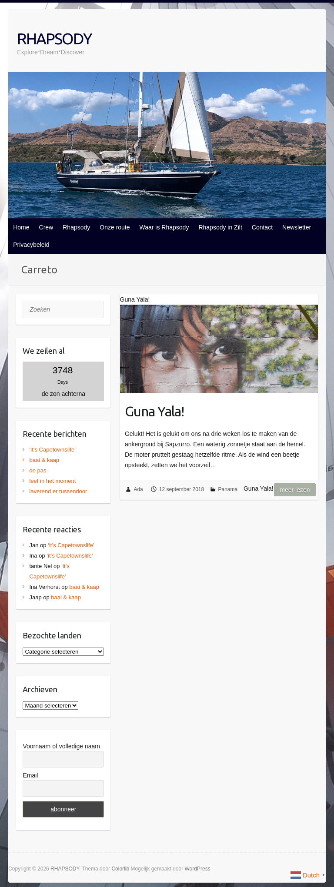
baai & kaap (44, 460)
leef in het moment (52, 481)
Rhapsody (76, 227)
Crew (46, 227)
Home (21, 227)
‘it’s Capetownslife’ (52, 449)
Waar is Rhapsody (164, 227)
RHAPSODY (54, 38)
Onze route (115, 227)
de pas (37, 470)
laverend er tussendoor (58, 491)
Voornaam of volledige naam (61, 746)
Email (30, 775)
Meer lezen (295, 489)
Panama (228, 489)
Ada (138, 489)
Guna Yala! (154, 411)
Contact (262, 227)
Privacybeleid (31, 244)
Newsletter (296, 227)
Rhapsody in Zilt (220, 227)
